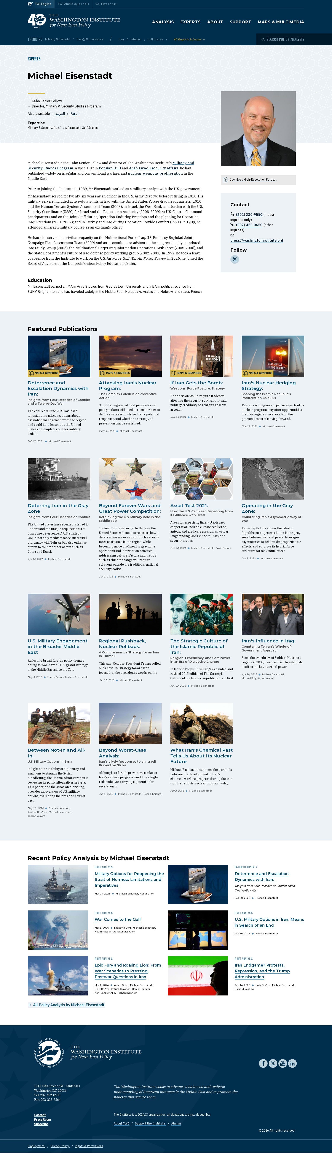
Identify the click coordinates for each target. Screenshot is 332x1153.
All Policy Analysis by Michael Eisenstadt (68, 1004)
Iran (121, 39)
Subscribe (41, 1124)
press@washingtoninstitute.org (256, 240)
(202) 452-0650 (249, 225)
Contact (40, 1115)
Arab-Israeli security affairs (154, 168)
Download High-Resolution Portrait (253, 179)
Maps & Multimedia (281, 22)
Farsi (74, 113)
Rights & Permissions (89, 1146)
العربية (60, 113)
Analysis (163, 22)
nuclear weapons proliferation (155, 173)
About (215, 22)
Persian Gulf (109, 168)
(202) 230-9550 (249, 214)
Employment (36, 1146)
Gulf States (155, 39)
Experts (190, 22)
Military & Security (57, 39)
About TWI (121, 1123)
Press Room (42, 1119)
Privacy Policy (60, 1146)
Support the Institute (150, 1123)
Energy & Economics (89, 39)
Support (240, 22)
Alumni (176, 1123)
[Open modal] (283, 39)
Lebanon (136, 39)
